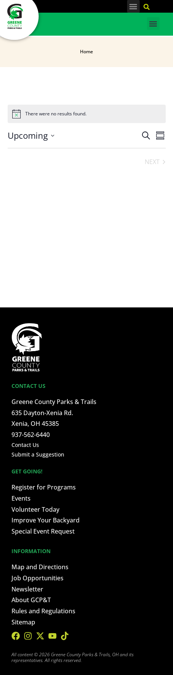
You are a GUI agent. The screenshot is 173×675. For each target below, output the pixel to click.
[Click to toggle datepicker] (31, 135)
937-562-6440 (30, 434)
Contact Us (25, 444)
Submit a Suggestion (37, 454)
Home (86, 51)
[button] (133, 6)
